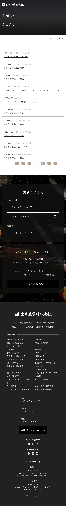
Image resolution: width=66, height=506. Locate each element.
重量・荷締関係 (13, 376)
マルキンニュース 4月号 (16, 147)
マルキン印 (27, 53)
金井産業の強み (27, 323)
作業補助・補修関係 (15, 366)
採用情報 (50, 327)
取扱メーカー (18, 327)
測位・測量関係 (13, 363)
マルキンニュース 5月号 (16, 57)
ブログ (26, 87)
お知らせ (18, 53)
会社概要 (30, 327)
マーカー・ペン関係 (15, 359)
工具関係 (10, 349)
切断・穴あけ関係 (14, 353)
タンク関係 (39, 359)
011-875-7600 (26, 489)
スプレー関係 (40, 353)
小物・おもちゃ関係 (43, 389)
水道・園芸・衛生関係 (44, 386)
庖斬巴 (51, 323)
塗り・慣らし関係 (14, 373)
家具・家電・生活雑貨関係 (46, 373)
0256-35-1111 (38, 270)
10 (43, 163)
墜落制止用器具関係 (15, 339)
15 (49, 163)
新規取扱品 (27, 64)
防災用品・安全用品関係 (45, 363)
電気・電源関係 (41, 343)
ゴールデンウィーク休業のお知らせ (20, 102)
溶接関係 (39, 339)
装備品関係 (39, 356)
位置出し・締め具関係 (16, 356)
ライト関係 (11, 386)
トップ (15, 323)
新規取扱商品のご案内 (14, 68)
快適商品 (39, 376)
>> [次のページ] (55, 163)
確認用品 (39, 349)
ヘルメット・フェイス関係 (18, 389)
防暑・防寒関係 (41, 379)
